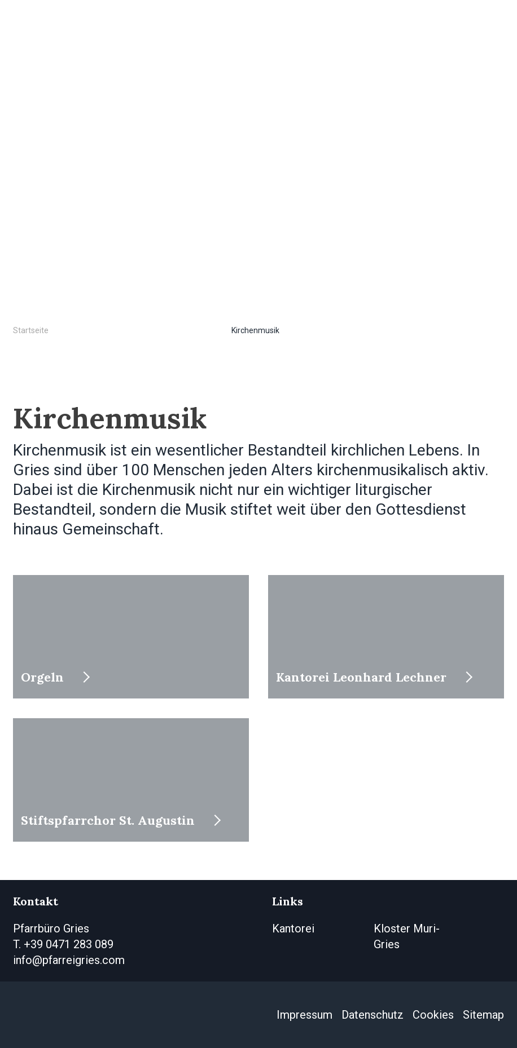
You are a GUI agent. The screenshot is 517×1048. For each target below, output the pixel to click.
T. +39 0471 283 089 (63, 944)
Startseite (31, 330)
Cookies (433, 1015)
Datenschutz (372, 1015)
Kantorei (293, 928)
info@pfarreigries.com (69, 960)
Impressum (304, 1015)
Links (287, 901)
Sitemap (483, 1015)
